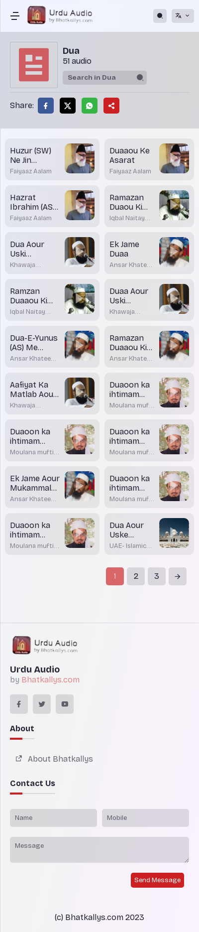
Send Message (157, 880)
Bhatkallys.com (50, 679)
